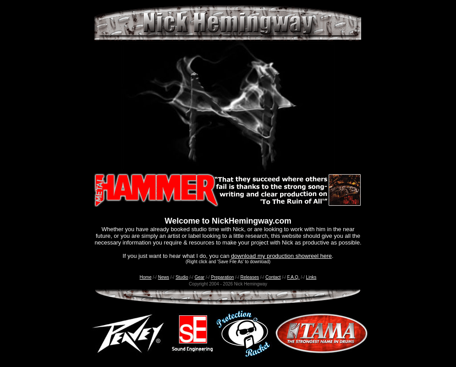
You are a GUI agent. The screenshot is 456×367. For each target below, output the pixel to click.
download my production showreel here (281, 256)
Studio (181, 277)
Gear (199, 277)
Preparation (222, 277)
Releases (249, 277)
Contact (273, 277)
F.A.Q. (293, 277)
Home (146, 277)
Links (311, 277)
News (163, 277)
